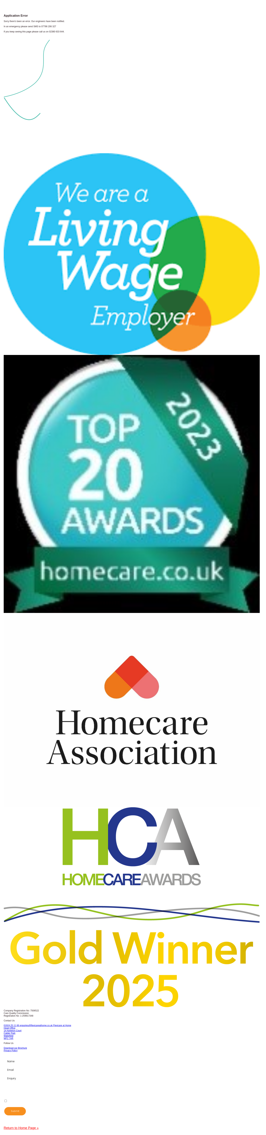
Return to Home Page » (21, 1128)
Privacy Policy (11, 1050)
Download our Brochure (15, 1048)
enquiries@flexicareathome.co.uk (36, 1025)
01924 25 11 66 (12, 1025)
